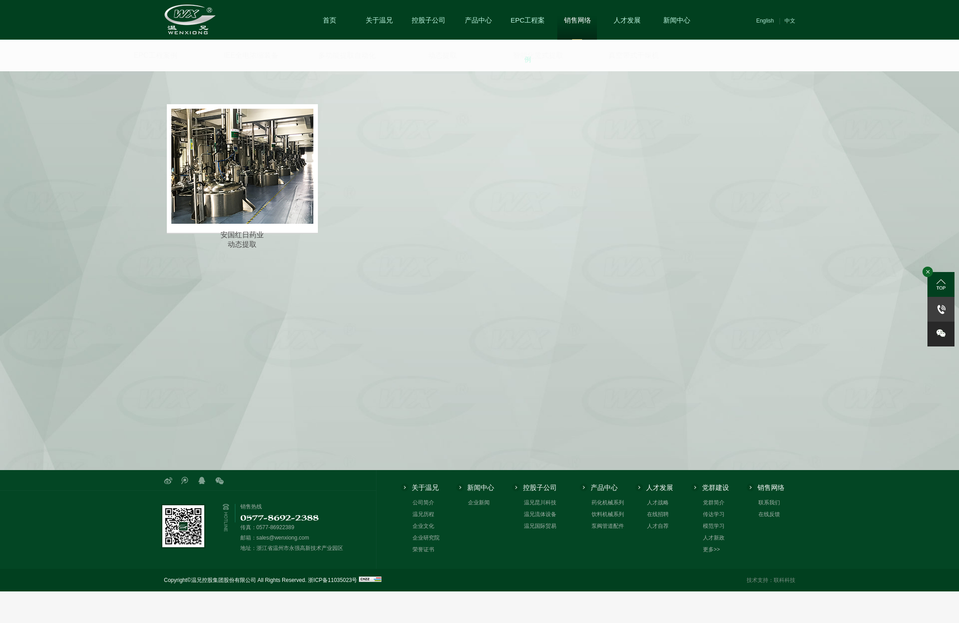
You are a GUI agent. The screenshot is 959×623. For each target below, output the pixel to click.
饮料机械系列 (608, 514)
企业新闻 (479, 502)
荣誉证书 (423, 549)
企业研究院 (426, 538)
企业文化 (423, 526)
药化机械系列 (608, 502)
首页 (329, 20)
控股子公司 (428, 20)
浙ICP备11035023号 (332, 580)
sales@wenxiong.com (283, 538)
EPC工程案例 (528, 39)
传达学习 (714, 514)
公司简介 (423, 502)
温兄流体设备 (540, 514)
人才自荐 (658, 526)
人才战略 (658, 502)
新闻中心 (676, 20)
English (765, 21)
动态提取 (419, 61)
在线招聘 (658, 514)
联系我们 (769, 502)
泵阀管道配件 (608, 526)
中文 (790, 21)
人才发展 (627, 20)
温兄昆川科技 (540, 502)
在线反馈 (769, 514)
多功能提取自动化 (303, 55)
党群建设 (715, 487)
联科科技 (784, 580)
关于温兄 (379, 20)
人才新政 (714, 538)
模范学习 (714, 526)
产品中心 (478, 20)
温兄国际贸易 (540, 526)
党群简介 (714, 502)
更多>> (711, 549)
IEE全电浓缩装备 (198, 55)
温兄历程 (423, 514)
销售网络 (577, 20)
